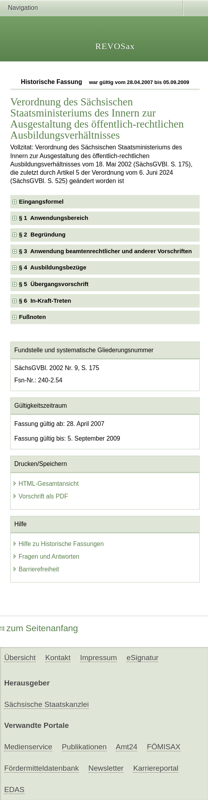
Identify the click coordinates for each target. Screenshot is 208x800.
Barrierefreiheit (35, 569)
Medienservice (28, 747)
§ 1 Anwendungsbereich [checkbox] (54, 218)
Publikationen (84, 747)
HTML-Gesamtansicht (45, 483)
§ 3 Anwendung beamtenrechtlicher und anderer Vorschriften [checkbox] (105, 251)
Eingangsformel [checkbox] (41, 202)
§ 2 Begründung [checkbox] (42, 234)
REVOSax (115, 46)
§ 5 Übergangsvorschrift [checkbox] (54, 284)
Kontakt (58, 657)
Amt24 (126, 747)
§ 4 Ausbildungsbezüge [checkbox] (53, 267)
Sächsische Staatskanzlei (46, 704)
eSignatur (142, 657)
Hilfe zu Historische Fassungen (58, 543)
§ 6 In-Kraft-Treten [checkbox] (45, 301)
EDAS (14, 789)
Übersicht (19, 657)
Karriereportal (155, 768)
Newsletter (106, 768)
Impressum (98, 657)
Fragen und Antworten (45, 556)
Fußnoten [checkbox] (32, 317)
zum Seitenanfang (39, 628)
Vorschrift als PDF (40, 496)
